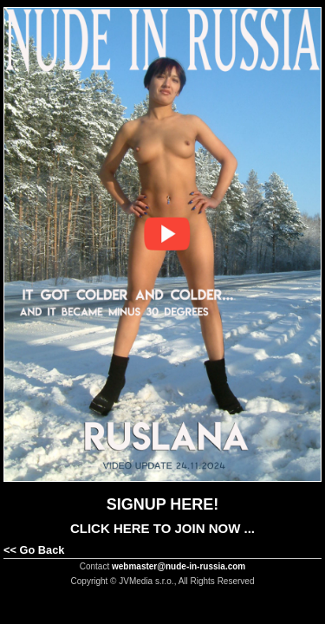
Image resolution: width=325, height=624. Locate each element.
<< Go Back (33, 549)
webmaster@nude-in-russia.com (178, 566)
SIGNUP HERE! (163, 504)
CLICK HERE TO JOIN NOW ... (162, 528)
